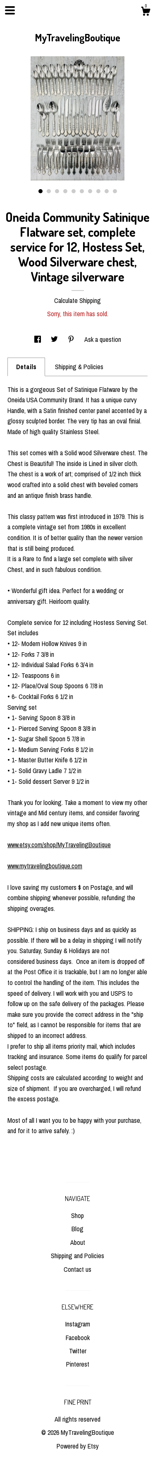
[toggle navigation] (10, 10)
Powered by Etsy (78, 1446)
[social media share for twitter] (55, 339)
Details (26, 366)
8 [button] (98, 191)
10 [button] (115, 191)
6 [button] (82, 191)
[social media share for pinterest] (72, 339)
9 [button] (107, 191)
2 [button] (49, 191)
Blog (77, 1228)
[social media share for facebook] (38, 339)
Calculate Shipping (77, 300)
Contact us (77, 1269)
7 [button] (90, 191)
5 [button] (74, 191)
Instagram (77, 1323)
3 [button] (57, 191)
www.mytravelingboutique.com (44, 865)
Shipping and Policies (77, 1255)
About (77, 1242)
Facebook (78, 1337)
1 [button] (40, 191)
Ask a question (102, 339)
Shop (77, 1215)
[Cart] (145, 12)
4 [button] (65, 191)
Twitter (77, 1350)
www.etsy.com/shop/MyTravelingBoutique (59, 844)
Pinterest (77, 1364)
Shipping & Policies (79, 366)
